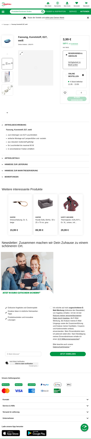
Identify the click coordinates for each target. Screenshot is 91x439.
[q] (22, 11)
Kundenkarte (74, 44)
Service (73, 11)
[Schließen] (88, 17)
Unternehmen (8, 418)
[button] (3, 11)
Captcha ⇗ (33, 366)
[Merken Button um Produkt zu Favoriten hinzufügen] (65, 93)
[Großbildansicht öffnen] (35, 68)
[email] (23, 354)
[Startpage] (6, 4)
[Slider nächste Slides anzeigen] (7, 112)
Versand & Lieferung (11, 412)
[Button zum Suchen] (41, 11)
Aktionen (84, 11)
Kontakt (6, 399)
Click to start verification (24, 363)
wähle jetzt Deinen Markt (54, 18)
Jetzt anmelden (68, 354)
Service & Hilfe (9, 406)
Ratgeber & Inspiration (54, 11)
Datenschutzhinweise (61, 347)
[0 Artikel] (81, 93)
